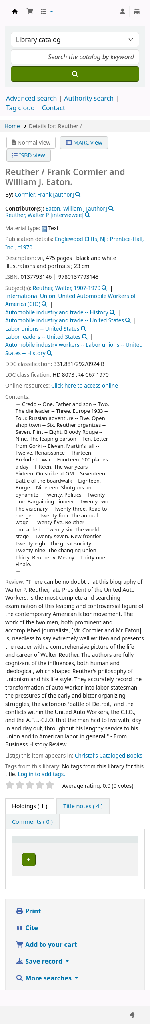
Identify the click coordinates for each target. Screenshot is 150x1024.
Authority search (89, 98)
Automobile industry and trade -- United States (64, 320)
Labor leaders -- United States (43, 336)
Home (12, 126)
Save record (40, 976)
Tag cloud (20, 107)
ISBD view (28, 155)
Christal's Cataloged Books (108, 755)
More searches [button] (44, 993)
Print (28, 926)
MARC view (84, 142)
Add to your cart (46, 960)
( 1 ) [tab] (29, 806)
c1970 (24, 247)
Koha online (15, 11)
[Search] (75, 74)
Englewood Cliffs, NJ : (81, 239)
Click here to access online (84, 385)
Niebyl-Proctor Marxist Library (71, 869)
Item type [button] (22, 847)
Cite (27, 943)
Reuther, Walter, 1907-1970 (66, 288)
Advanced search (31, 98)
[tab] (82, 806)
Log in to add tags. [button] (41, 774)
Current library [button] (62, 847)
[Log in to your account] (122, 11)
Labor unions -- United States (42, 328)
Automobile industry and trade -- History (56, 312)
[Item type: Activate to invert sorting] (30, 847)
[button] (30, 11)
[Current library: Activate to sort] (76, 847)
